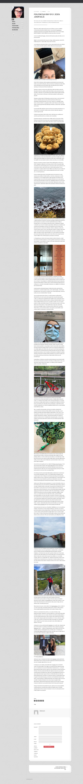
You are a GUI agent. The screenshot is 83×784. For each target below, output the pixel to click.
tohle (44, 35)
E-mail (35, 740)
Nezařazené (15, 29)
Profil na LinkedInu (40, 504)
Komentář (36, 727)
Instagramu (48, 600)
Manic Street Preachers (57, 464)
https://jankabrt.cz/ (39, 656)
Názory (14, 23)
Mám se (13, 21)
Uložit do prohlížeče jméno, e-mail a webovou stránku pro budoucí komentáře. (36, 753)
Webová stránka (35, 744)
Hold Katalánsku (55, 606)
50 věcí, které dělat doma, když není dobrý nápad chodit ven (60, 769)
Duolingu (54, 664)
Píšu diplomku (15, 25)
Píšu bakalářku (15, 27)
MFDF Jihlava (39, 631)
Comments (44, 11)
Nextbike (50, 625)
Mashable (54, 659)
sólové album (50, 465)
